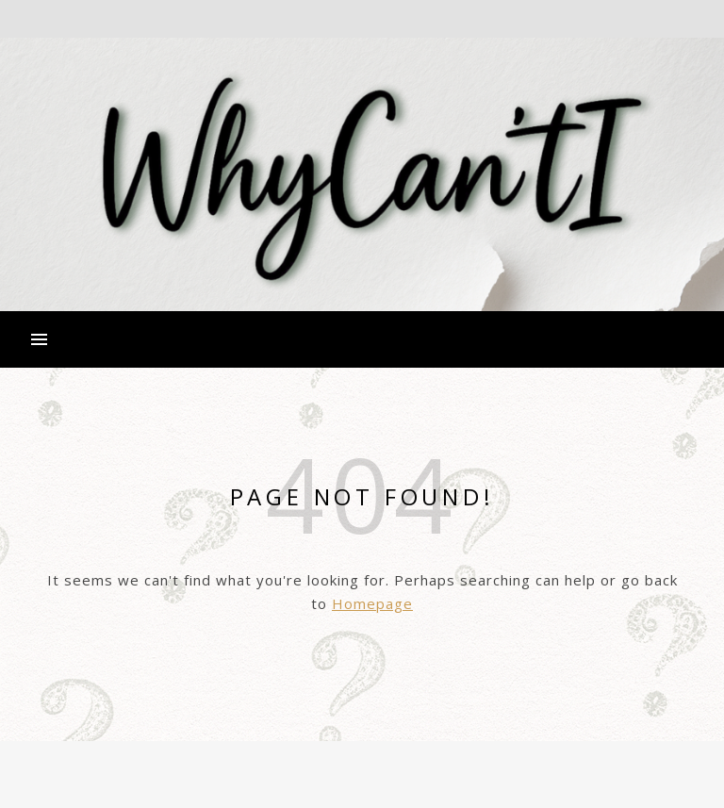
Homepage (372, 603)
